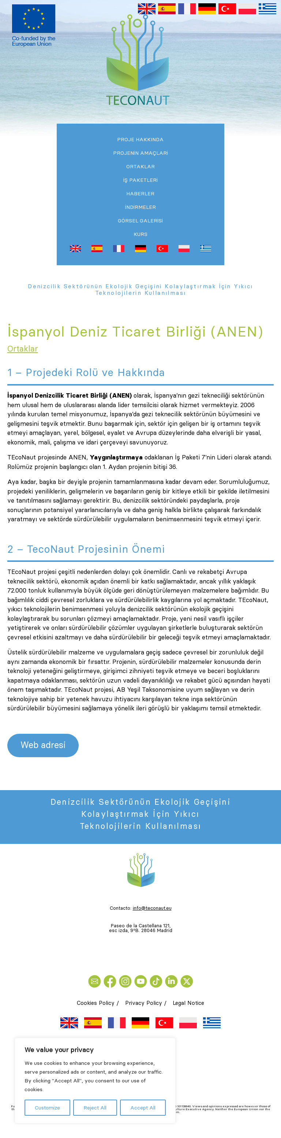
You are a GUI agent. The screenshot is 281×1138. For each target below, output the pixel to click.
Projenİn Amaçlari (140, 153)
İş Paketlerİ (140, 180)
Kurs (140, 234)
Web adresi (42, 745)
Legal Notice (188, 1002)
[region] (95, 1080)
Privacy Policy (143, 1002)
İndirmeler (140, 207)
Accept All (143, 1107)
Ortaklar (140, 166)
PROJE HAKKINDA (140, 139)
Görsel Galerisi (140, 220)
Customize (47, 1107)
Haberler (140, 193)
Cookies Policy (96, 1002)
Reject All (94, 1107)
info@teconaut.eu (152, 908)
